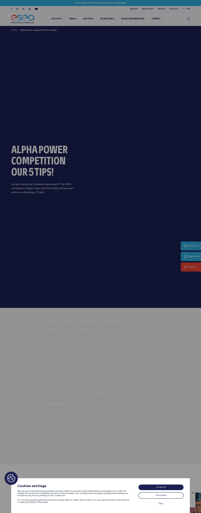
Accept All (161, 487)
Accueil (14, 30)
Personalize (161, 495)
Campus (72, 19)
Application (148, 9)
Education (88, 19)
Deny (161, 504)
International (107, 19)
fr (183, 9)
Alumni (161, 9)
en (188, 9)
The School (56, 19)
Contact (173, 9)
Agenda (134, 9)
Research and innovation (132, 19)
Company (156, 19)
